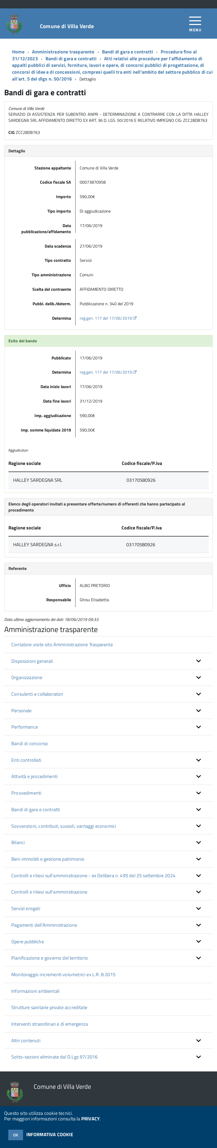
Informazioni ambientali (35, 991)
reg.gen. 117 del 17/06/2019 (109, 318)
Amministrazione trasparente (63, 51)
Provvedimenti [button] (26, 792)
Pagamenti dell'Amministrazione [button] (44, 925)
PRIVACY (90, 1118)
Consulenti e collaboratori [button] (37, 694)
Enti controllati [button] (26, 760)
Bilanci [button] (18, 842)
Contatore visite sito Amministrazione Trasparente (62, 644)
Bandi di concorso (29, 743)
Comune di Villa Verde (67, 26)
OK (15, 1135)
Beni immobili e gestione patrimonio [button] (47, 859)
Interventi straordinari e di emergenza (49, 1023)
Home (18, 51)
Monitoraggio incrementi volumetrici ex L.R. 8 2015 (63, 974)
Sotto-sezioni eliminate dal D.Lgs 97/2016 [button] (54, 1056)
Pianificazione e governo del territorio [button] (49, 957)
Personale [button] (21, 710)
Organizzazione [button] (27, 677)
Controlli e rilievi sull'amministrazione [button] (49, 891)
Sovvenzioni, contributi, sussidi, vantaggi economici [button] (63, 826)
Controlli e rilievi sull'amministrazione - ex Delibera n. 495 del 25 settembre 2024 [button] (93, 875)
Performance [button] (24, 726)
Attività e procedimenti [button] (34, 776)
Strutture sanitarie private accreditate (49, 1007)
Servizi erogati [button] (25, 908)
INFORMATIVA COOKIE (49, 1134)
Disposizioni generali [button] (32, 661)
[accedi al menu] (195, 24)
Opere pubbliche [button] (27, 941)
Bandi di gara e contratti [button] (35, 809)
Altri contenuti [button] (26, 1040)
